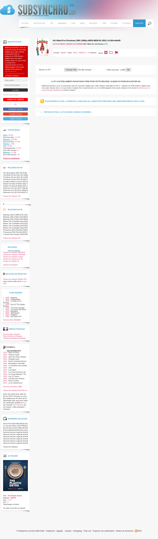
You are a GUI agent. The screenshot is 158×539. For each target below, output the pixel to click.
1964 (5, 374)
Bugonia (14, 298)
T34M (104, 23)
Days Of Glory (13, 352)
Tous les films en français (12, 336)
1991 (106, 44)
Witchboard (15, 313)
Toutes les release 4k (11, 261)
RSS (140, 531)
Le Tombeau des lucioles (17, 365)
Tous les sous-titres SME (12, 386)
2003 (5, 357)
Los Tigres (12, 370)
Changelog (77, 531)
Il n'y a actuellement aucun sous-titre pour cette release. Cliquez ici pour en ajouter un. (96, 81)
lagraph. (60, 531)
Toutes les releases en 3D (13, 259)
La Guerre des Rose (18, 309)
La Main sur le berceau (12, 302)
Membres (62, 23)
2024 (7, 313)
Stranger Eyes (13, 359)
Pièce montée (13, 381)
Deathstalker (15, 299)
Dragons (14, 315)
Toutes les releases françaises (14, 338)
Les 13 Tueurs (13, 376)
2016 (5, 355)
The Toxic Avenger (18, 308)
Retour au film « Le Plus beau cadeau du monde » (68, 112)
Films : (5, 135)
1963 (5, 376)
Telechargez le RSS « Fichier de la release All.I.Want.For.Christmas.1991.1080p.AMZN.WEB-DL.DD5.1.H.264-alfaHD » (95, 102)
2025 (7, 298)
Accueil (25, 23)
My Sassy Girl (16, 316)
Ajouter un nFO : (45, 70)
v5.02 (37, 10)
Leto (10, 368)
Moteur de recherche (124, 531)
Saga (82, 23)
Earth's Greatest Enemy (17, 361)
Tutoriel (126, 23)
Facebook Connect (15, 109)
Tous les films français (11, 334)
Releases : (7, 139)
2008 (7, 316)
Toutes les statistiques (11, 158)
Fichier (114, 23)
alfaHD (63, 53)
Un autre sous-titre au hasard (14, 508)
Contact (68, 531)
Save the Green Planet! (17, 357)
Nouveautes (39, 23)
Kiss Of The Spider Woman (14, 305)
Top (51, 23)
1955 (5, 363)
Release (93, 23)
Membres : (7, 152)
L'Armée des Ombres (16, 378)
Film (73, 23)
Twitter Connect (15, 119)
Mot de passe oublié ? (11, 95)
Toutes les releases (11, 196)
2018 (5, 368)
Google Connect (15, 114)
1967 (5, 372)
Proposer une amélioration (103, 531)
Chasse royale (13, 355)
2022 (5, 383)
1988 (5, 365)
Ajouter (139, 23)
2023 (7, 308)
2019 (7, 311)
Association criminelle (16, 363)
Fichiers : (6, 144)
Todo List (87, 531)
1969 (5, 378)
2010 (5, 381)
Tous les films (12, 320)
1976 (5, 352)
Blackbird (14, 311)
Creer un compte (15, 99)
